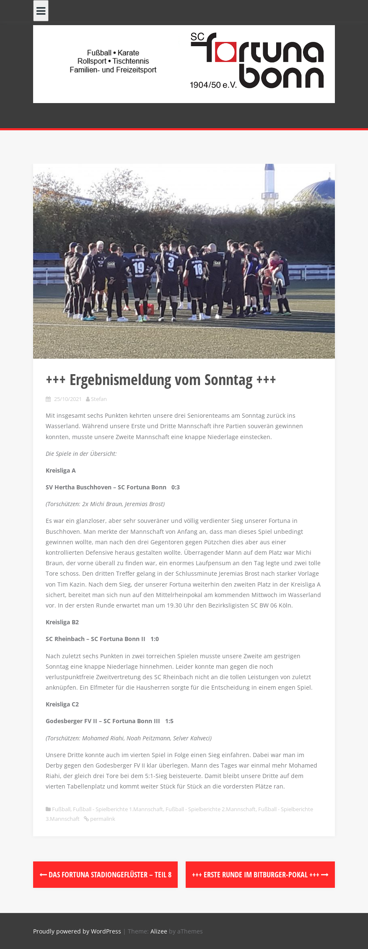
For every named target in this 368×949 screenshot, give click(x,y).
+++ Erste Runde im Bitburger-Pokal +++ (260, 874)
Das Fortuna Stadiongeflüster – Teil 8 (105, 874)
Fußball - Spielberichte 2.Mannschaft (211, 809)
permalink (102, 818)
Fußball (61, 809)
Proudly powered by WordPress (77, 931)
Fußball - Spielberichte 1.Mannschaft (118, 809)
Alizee (158, 931)
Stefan (99, 399)
